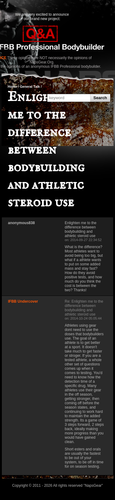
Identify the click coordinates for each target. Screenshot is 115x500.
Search (100, 97)
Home (12, 86)
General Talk (30, 86)
